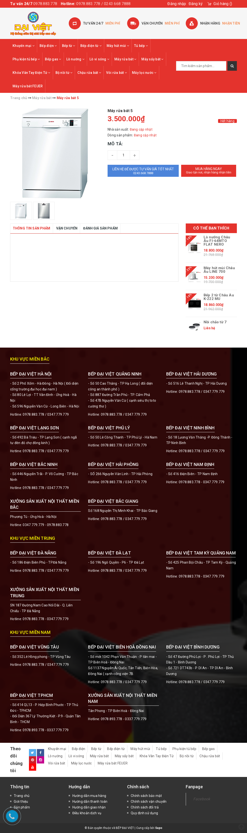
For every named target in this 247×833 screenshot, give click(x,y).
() (222, 3)
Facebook (201, 799)
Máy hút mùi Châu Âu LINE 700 (219, 269)
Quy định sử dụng (144, 813)
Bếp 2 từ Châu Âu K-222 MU (219, 297)
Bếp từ (68, 46)
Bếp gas (53, 59)
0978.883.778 (45, 3)
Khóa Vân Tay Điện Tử (31, 73)
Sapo (158, 828)
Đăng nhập (176, 3)
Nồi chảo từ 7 (215, 322)
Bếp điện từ (91, 46)
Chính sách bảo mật (146, 796)
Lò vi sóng (99, 59)
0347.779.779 (58, 414)
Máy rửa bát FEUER (28, 86)
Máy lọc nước (144, 73)
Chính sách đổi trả (145, 807)
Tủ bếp (141, 46)
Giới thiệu (21, 801)
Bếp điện (48, 46)
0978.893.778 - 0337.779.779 (46, 730)
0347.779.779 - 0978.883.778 (46, 525)
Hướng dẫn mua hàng (89, 796)
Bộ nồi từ (64, 73)
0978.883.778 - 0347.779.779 (202, 482)
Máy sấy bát (152, 59)
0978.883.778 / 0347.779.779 (46, 665)
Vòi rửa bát (116, 73)
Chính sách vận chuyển (148, 801)
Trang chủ (21, 796)
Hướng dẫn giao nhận (89, 807)
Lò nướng (75, 59)
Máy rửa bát (125, 59)
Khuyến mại (23, 46)
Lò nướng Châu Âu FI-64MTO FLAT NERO (217, 240)
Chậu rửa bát (89, 73)
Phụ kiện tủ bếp (26, 59)
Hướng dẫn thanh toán (90, 801)
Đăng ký (196, 3)
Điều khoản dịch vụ (87, 813)
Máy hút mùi (118, 46)
